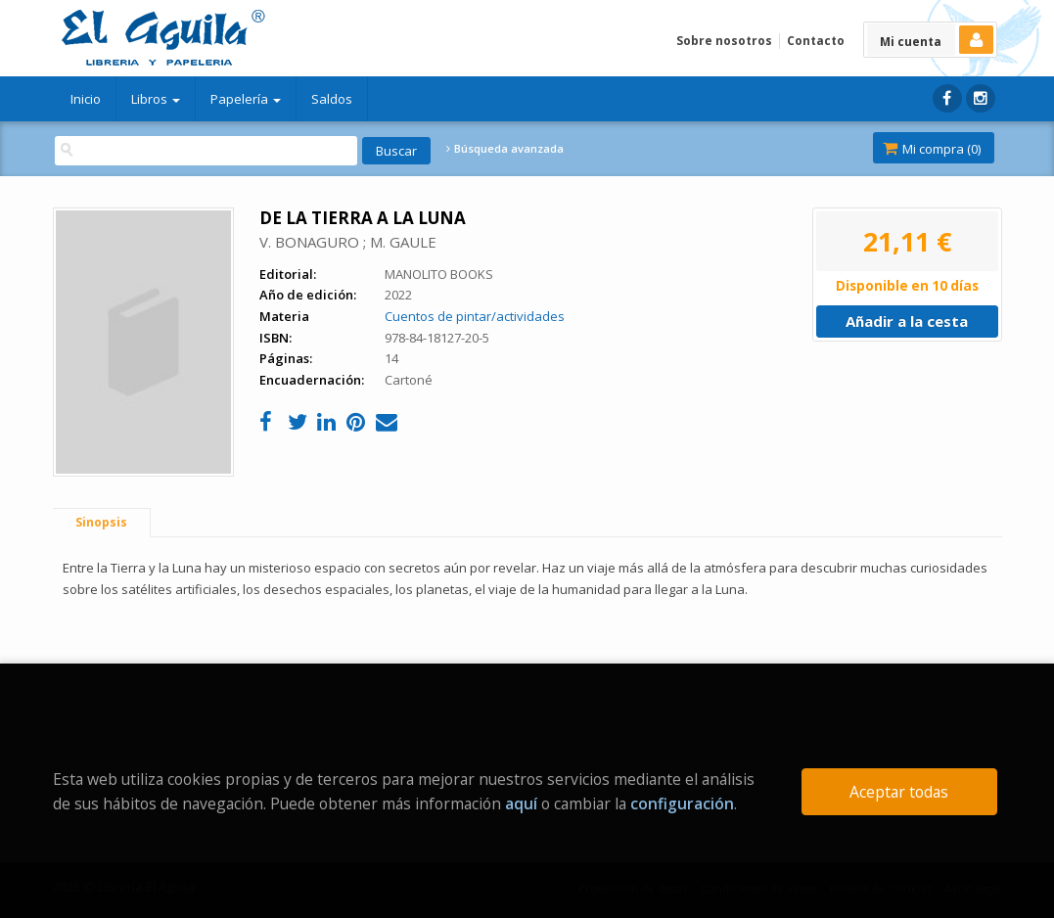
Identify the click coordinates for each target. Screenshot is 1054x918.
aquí (521, 803)
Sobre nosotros (724, 40)
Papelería (245, 99)
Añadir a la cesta (907, 321)
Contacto (816, 40)
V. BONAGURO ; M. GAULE (347, 242)
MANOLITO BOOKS (439, 274)
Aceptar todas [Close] (898, 792)
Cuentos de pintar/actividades (475, 316)
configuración (682, 803)
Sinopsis (101, 522)
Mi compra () (932, 149)
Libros (155, 99)
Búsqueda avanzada (505, 149)
